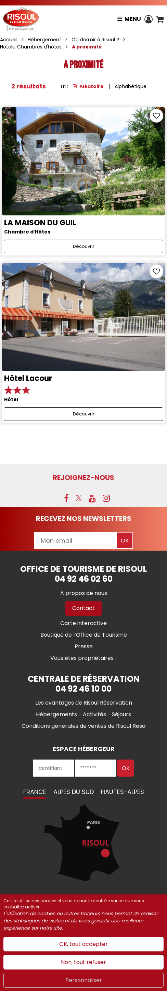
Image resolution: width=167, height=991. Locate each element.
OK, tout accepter (83, 944)
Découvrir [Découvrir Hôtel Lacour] (83, 414)
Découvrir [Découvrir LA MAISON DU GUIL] (83, 246)
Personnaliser (83, 980)
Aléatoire (91, 86)
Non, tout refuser (83, 962)
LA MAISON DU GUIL (40, 222)
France (34, 792)
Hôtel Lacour (28, 378)
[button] (160, 19)
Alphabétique (130, 86)
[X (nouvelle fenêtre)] (79, 498)
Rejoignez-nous (83, 477)
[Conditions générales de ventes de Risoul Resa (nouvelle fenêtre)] (83, 726)
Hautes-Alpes (122, 792)
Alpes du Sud (73, 792)
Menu (133, 19)
